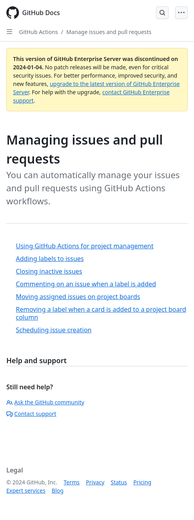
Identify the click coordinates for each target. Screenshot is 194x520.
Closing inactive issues (49, 271)
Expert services (26, 490)
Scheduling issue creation (53, 330)
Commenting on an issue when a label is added (86, 284)
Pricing (142, 482)
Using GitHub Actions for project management (85, 246)
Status (119, 482)
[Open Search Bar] (162, 12)
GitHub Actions (38, 32)
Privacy (95, 482)
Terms (72, 482)
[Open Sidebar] (9, 31)
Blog (58, 490)
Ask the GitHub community (45, 402)
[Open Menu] (181, 12)
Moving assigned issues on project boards (78, 296)
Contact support (31, 413)
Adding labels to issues (50, 258)
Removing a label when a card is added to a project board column (101, 313)
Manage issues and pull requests (109, 32)
